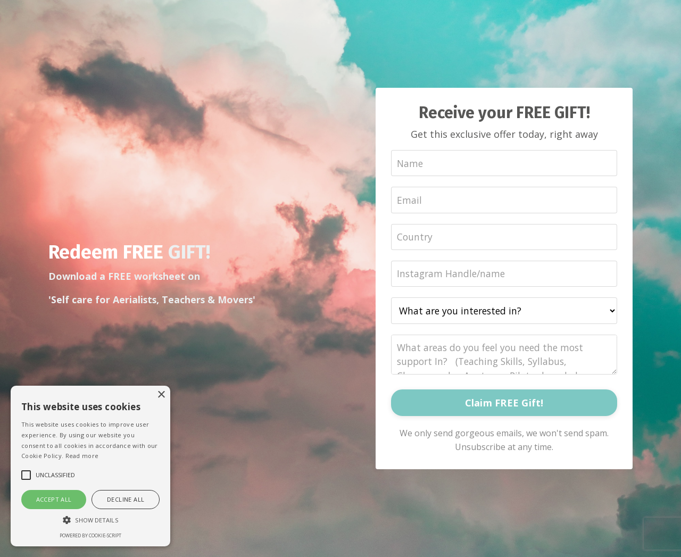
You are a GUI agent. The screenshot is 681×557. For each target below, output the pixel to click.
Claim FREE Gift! (504, 403)
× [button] (161, 395)
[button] (90, 519)
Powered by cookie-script (90, 535)
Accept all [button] (54, 499)
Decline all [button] (125, 499)
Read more (82, 456)
